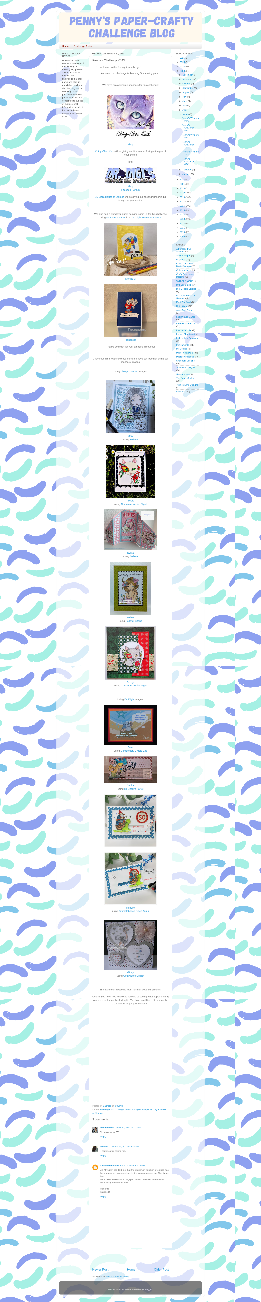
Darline (130, 785)
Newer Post (100, 1269)
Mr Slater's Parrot (116, 217)
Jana (130, 747)
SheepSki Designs (185, 360)
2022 (182, 179)
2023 (182, 71)
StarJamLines (183, 374)
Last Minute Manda (185, 317)
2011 (182, 228)
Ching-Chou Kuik (104, 151)
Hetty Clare (182, 306)
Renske (130, 907)
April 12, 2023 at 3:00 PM (132, 1165)
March (185, 114)
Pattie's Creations (185, 356)
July (184, 97)
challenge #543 (108, 1109)
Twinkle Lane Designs (187, 385)
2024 (182, 66)
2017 (182, 201)
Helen (130, 617)
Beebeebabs (107, 1127)
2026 (182, 58)
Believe (134, 439)
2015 (182, 210)
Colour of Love (183, 270)
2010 (182, 232)
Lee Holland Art (184, 330)
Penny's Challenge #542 (188, 144)
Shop (130, 144)
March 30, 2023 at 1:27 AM (128, 1127)
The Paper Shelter (185, 378)
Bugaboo (180, 259)
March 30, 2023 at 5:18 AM (125, 1146)
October (186, 83)
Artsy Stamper (183, 255)
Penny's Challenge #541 (188, 161)
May (184, 105)
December (187, 75)
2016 (182, 206)
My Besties (181, 349)
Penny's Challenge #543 (188, 128)
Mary (130, 436)
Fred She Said (183, 302)
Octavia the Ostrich (133, 975)
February (187, 169)
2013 (182, 219)
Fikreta (130, 500)
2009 (182, 236)
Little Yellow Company (187, 338)
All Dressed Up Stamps (183, 250)
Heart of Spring (134, 621)
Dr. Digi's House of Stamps (109, 197)
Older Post (161, 1269)
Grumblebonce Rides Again (134, 911)
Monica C (130, 278)
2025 (182, 62)
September (188, 88)
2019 (182, 192)
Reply (103, 1136)
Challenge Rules (83, 46)
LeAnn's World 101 (185, 323)
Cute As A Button (184, 281)
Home (65, 46)
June (185, 101)
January (186, 174)
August (186, 92)
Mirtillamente (182, 345)
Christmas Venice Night (134, 504)
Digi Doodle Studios (186, 289)
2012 (182, 223)
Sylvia (130, 553)
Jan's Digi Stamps (185, 310)
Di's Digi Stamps (184, 285)
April (185, 110)
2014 (182, 214)
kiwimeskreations (109, 1165)
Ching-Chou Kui (129, 371)
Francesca (130, 340)
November (187, 79)
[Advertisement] (131, 1258)
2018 (182, 197)
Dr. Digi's (129, 699)
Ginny (130, 972)
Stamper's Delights (185, 367)
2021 (182, 184)
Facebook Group (130, 190)
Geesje (130, 682)
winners (180, 391)
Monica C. (105, 1146)
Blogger (148, 1289)
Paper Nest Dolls (184, 353)
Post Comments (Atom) (117, 1276)
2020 (182, 188)
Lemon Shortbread (185, 334)
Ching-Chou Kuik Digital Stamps (133, 1109)
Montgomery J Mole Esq (134, 750)
